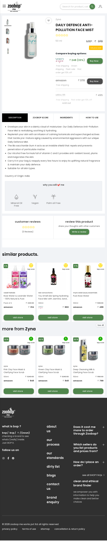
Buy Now (94, 61)
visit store (18, 318)
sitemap (45, 529)
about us (51, 429)
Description (14, 118)
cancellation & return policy (69, 529)
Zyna (58, 20)
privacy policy (9, 529)
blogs (51, 476)
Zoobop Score (40, 118)
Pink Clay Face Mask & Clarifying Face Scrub (14, 371)
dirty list (53, 467)
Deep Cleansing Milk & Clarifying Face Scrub (84, 371)
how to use (92, 118)
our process (53, 442)
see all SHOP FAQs (93, 475)
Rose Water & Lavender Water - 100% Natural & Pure (18, 298)
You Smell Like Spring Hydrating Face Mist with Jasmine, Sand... (53, 298)
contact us (53, 487)
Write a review (79, 232)
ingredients (66, 118)
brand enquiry (53, 500)
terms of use (29, 529)
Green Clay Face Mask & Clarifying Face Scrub (50, 371)
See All (101, 325)
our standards (53, 456)
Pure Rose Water (81, 296)
